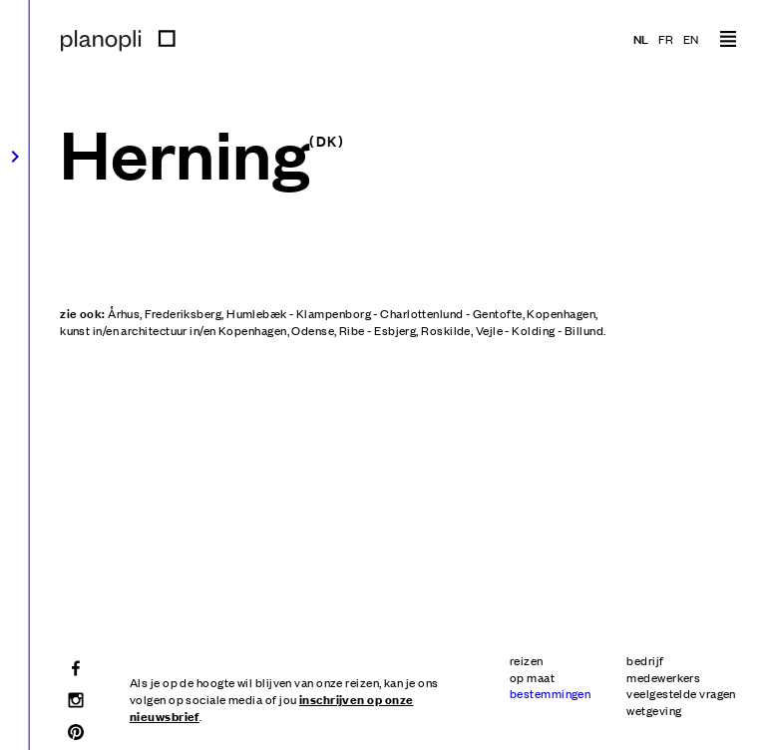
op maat (532, 677)
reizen (527, 660)
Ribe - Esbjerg (377, 330)
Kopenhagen (561, 313)
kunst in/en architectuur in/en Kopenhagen (173, 330)
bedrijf (644, 660)
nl (641, 38)
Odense (312, 330)
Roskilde (446, 330)
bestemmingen (550, 693)
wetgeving (653, 710)
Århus (124, 313)
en (691, 39)
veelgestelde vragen (681, 693)
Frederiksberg (183, 313)
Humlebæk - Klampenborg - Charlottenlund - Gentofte (374, 313)
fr (666, 39)
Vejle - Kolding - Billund (539, 330)
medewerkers (663, 677)
